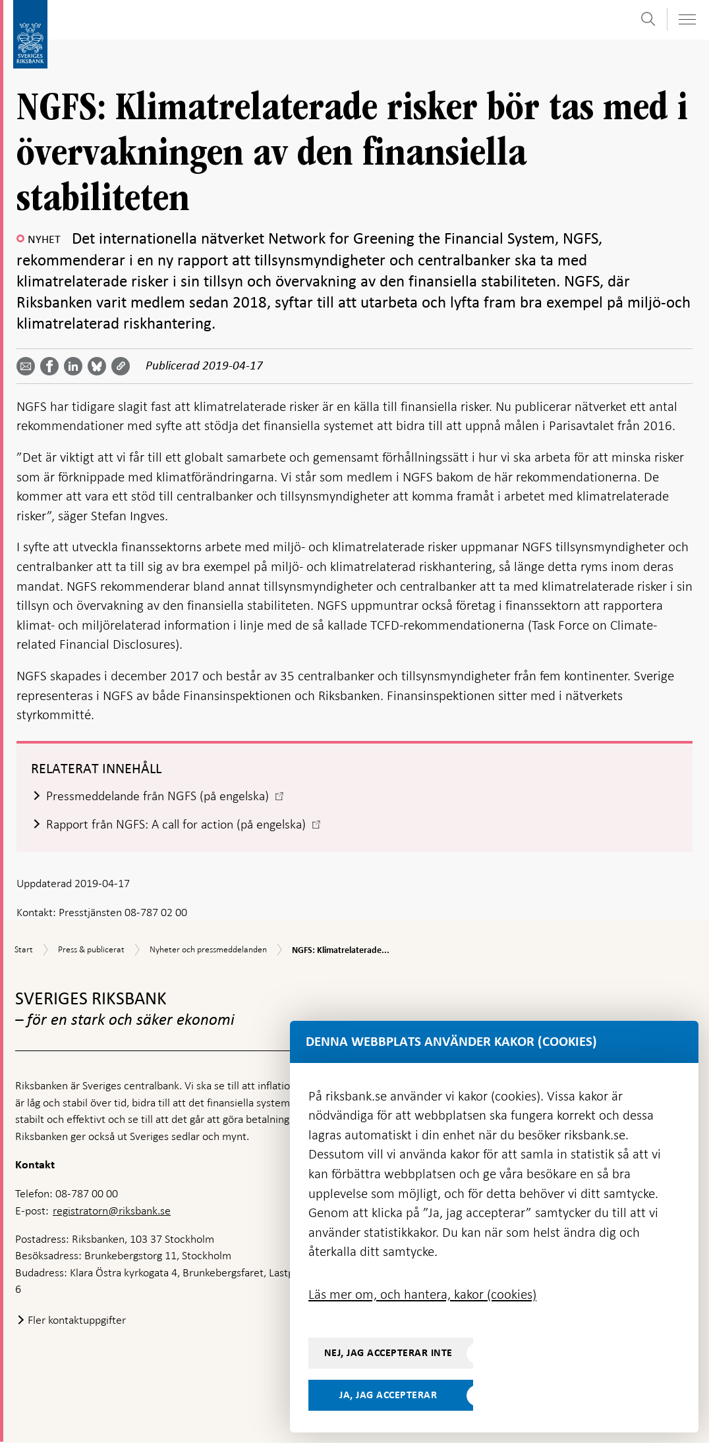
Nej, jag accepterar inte (388, 1353)
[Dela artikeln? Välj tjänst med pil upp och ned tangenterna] (75, 366)
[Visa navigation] (686, 19)
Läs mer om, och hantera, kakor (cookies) (422, 1294)
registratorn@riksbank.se (112, 1211)
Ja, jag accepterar (388, 1395)
